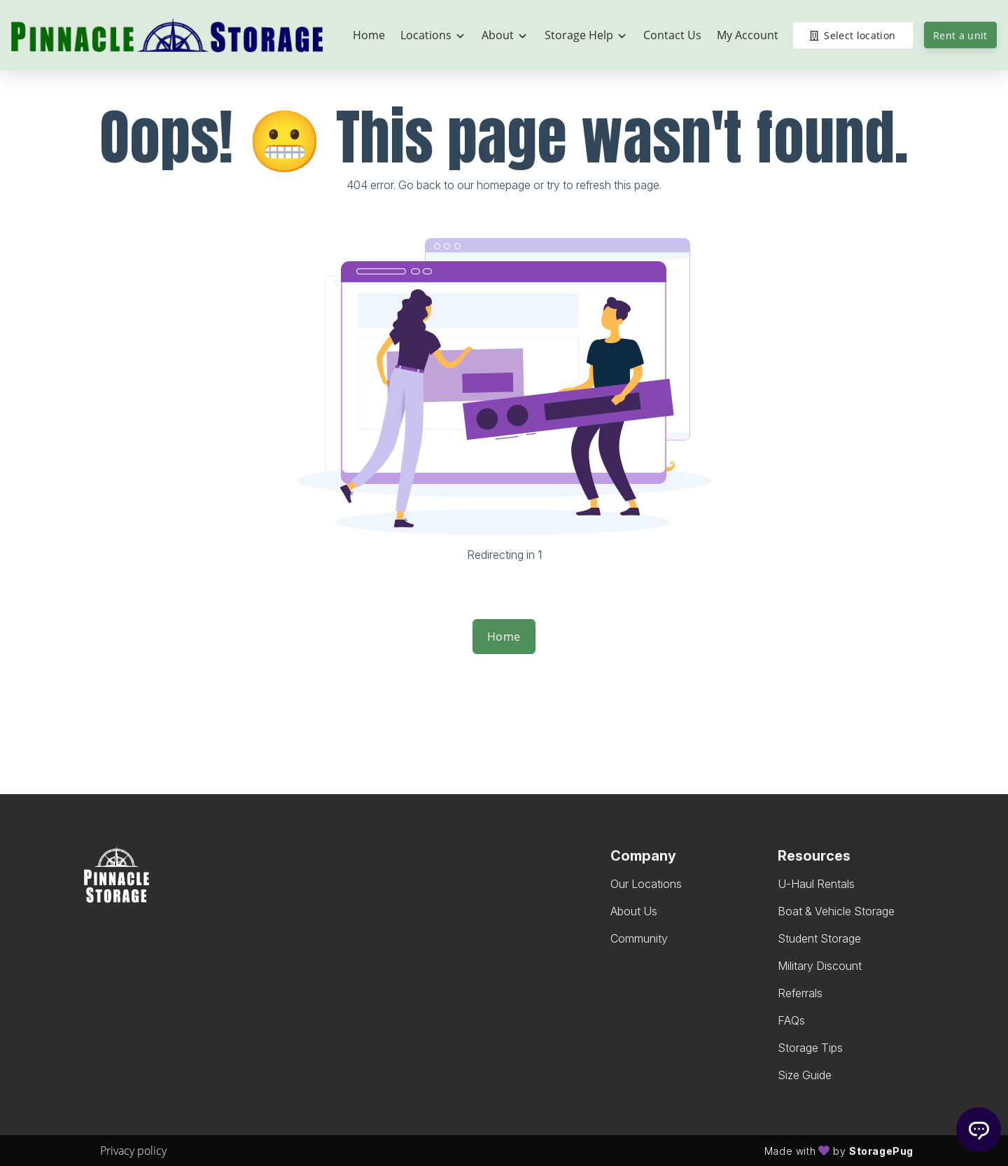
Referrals (800, 993)
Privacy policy (133, 1150)
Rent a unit (960, 35)
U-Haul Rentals (816, 884)
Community (639, 938)
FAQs (791, 1020)
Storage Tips (810, 1048)
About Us (633, 911)
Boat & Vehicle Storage (836, 911)
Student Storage (819, 938)
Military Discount (820, 966)
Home (504, 636)
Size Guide (805, 1075)
